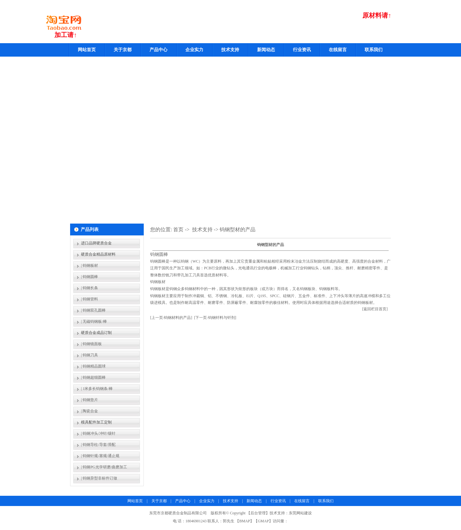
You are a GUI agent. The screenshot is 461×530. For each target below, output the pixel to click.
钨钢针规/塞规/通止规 (101, 456)
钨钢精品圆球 (94, 366)
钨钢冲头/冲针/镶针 (99, 433)
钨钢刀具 (90, 355)
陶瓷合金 (90, 411)
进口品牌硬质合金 (96, 243)
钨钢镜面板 (92, 344)
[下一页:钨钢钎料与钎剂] (215, 317)
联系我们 (374, 49)
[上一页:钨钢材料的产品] (171, 317)
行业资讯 (302, 49)
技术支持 (230, 49)
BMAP (244, 521)
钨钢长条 (90, 288)
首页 (178, 229)
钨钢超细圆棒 (94, 377)
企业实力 (194, 49)
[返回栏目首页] (375, 309)
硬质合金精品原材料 (98, 254)
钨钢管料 (90, 299)
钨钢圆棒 (90, 276)
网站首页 (87, 49)
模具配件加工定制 (96, 422)
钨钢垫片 (90, 400)
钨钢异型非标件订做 (100, 478)
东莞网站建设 (300, 513)
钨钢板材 (90, 265)
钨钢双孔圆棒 (94, 310)
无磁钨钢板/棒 (95, 321)
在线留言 (338, 49)
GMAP (263, 521)
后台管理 (258, 513)
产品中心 (158, 49)
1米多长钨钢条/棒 (97, 388)
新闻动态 (266, 49)
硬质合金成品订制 (96, 332)
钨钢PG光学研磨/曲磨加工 (105, 467)
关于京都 (123, 49)
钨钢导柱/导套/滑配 (99, 444)
